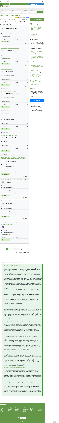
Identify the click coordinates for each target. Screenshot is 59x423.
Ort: (13, 10)
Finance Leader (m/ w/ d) (6, 69)
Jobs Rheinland (34, 35)
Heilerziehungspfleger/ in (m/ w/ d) (9, 135)
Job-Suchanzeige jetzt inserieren (22, 252)
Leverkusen (33, 27)
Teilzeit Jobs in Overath (35, 65)
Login (15, 415)
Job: (2, 10)
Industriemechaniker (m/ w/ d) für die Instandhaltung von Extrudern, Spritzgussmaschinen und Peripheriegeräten (14, 158)
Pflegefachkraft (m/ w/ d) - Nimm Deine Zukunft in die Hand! (14, 179)
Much (16, 405)
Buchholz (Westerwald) (25, 411)
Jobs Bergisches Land (35, 34)
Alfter (31, 410)
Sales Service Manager (6, 26)
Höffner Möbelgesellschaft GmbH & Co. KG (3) (37, 83)
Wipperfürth (17, 409)
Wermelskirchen (25, 409)
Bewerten (27, 17)
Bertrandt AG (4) (34, 78)
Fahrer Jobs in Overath (35, 58)
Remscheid (33, 28)
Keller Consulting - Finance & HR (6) (37, 76)
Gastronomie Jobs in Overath (37, 57)
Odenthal (31, 407)
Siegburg (39, 407)
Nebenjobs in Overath (35, 67)
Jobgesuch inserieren (37, 19)
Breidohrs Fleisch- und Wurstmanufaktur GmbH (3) (37, 81)
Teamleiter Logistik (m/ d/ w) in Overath (10, 48)
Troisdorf (33, 29)
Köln (32, 24)
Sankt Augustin (32, 408)
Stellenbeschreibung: (15, 36)
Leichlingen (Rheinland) (1, 411)
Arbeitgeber (12, 3)
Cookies (29, 415)
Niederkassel (9, 409)
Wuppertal (40, 24)
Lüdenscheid (40, 29)
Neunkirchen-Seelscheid (32, 406)
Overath (1, 405)
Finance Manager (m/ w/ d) (7, 200)
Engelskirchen (25, 405)
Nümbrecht (17, 408)
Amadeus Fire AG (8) (35, 74)
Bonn (32, 26)
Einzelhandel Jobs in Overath (36, 56)
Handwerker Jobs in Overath (36, 55)
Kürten (16, 407)
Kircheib (9, 410)
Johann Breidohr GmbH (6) (36, 75)
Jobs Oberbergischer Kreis (36, 31)
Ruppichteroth (2, 408)
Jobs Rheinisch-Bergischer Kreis (37, 33)
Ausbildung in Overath (35, 70)
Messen (20, 3)
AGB (17, 415)
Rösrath (9, 405)
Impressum (20, 415)
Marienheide (32, 409)
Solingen (39, 27)
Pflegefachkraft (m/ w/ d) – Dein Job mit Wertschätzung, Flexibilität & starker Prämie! (13, 223)
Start (1, 3)
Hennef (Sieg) (10, 408)
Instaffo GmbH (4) (34, 80)
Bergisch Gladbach (10, 407)
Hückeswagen (40, 409)
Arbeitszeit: (25, 10)
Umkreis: (31, 10)
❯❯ (22, 249)
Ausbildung (24, 3)
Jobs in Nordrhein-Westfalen (36, 37)
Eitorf (1, 409)
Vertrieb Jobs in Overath (36, 53)
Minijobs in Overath (35, 69)
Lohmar (39, 405)
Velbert (39, 28)
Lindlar (1, 407)
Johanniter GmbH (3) (35, 84)
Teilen (26, 43)
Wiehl (24, 408)
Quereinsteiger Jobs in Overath (37, 66)
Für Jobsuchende (5, 3)
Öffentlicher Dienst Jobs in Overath (36, 61)
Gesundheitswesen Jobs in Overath (36, 52)
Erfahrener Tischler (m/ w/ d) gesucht (9, 91)
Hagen (39, 26)
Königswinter (40, 410)
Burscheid (39, 408)
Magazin (16, 3)
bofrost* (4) (33, 79)
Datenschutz (25, 415)
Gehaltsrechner (37, 100)
